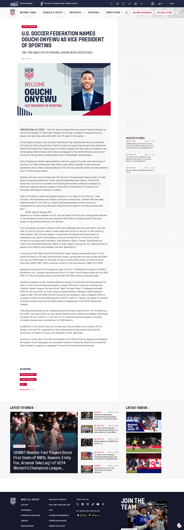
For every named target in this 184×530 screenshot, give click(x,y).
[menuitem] (29, 12)
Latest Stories (23, 407)
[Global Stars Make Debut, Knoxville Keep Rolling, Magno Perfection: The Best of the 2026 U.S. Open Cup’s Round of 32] (87, 416)
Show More (26, 389)
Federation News (29, 26)
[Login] (172, 4)
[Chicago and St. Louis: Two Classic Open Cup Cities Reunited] (87, 469)
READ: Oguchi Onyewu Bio (38, 212)
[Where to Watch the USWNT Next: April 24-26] (87, 442)
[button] (126, 12)
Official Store (164, 13)
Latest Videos (138, 407)
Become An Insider (142, 13)
